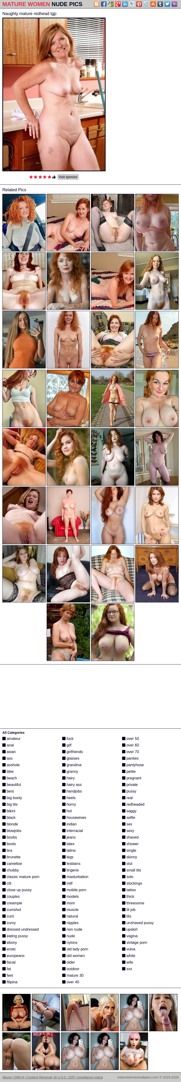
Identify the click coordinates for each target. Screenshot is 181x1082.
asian (9, 752)
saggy (129, 811)
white (128, 956)
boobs (9, 837)
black (9, 818)
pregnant (131, 778)
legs (68, 857)
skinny (129, 857)
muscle (70, 910)
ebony (9, 943)
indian (69, 824)
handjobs (72, 791)
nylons (70, 943)
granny (70, 771)
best (8, 791)
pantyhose (133, 765)
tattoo (129, 890)
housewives (74, 818)
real (127, 798)
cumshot (11, 910)
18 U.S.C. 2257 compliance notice (78, 1077)
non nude (72, 929)
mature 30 (72, 975)
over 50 (130, 739)
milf (67, 883)
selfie (128, 818)
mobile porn (74, 890)
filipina (9, 982)
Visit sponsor (68, 177)
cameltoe (12, 864)
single (129, 850)
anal (8, 745)
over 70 (130, 752)
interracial (72, 831)
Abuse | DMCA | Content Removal (27, 1077)
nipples (70, 923)
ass (7, 758)
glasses (70, 758)
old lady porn (75, 949)
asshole (11, 765)
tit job (129, 910)
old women (73, 956)
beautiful (11, 785)
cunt (8, 916)
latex (68, 844)
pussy (129, 791)
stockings (132, 883)
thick (128, 896)
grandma (72, 765)
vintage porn (134, 943)
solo (127, 877)
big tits (10, 804)
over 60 (130, 745)
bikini (8, 811)
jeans (69, 837)
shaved (130, 837)
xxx (127, 969)
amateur (11, 739)
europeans (13, 956)
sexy (128, 831)
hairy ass (72, 785)
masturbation (75, 877)
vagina (130, 936)
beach (9, 778)
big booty (12, 798)
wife (127, 962)
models (70, 896)
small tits (131, 870)
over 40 (70, 982)
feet (7, 975)
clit (6, 883)
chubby (10, 870)
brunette (11, 857)
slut (127, 864)
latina (69, 850)
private (130, 785)
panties (130, 758)
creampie (12, 903)
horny (69, 804)
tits (126, 916)
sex (127, 824)
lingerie (70, 870)
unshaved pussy (138, 923)
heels (69, 798)
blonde (10, 824)
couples (11, 896)
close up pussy (17, 890)
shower (130, 844)
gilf (66, 745)
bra (7, 850)
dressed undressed (20, 929)
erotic (9, 949)
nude (68, 936)
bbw (8, 771)
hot (67, 811)
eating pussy (15, 936)
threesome (133, 903)
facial (9, 962)
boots (9, 844)
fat (6, 969)
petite (129, 771)
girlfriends (72, 752)
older (68, 962)
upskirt (130, 929)
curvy (9, 923)
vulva (128, 949)
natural (70, 916)
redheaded (133, 804)
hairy (68, 778)
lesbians (71, 864)
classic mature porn (20, 877)
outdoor (70, 969)
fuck (68, 739)
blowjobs (11, 831)
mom (68, 903)
